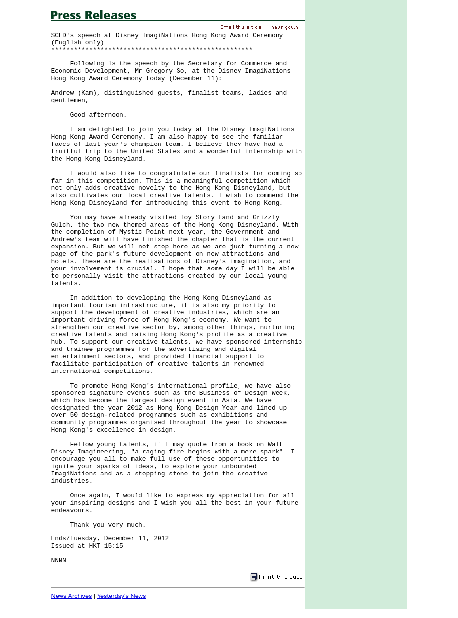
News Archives (71, 595)
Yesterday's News (121, 595)
